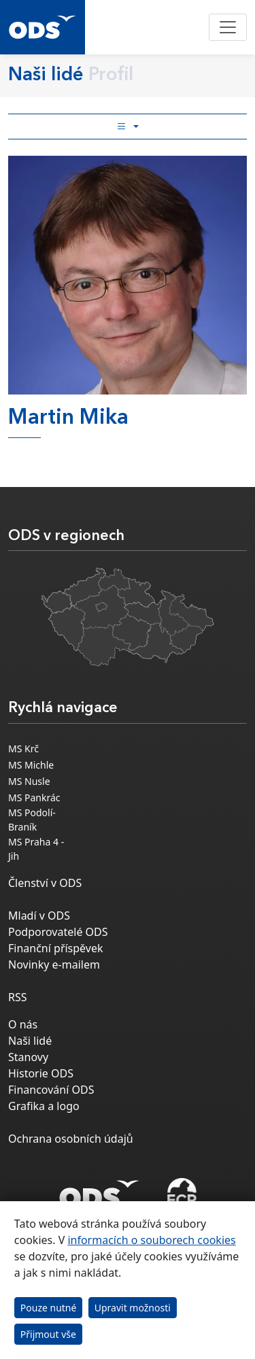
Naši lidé (30, 1040)
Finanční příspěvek (55, 948)
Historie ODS (40, 1073)
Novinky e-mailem (54, 964)
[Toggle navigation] (228, 27)
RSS (17, 997)
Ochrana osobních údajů (70, 1138)
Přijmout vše (48, 1334)
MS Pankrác (34, 797)
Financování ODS (51, 1089)
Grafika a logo (44, 1105)
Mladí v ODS (39, 915)
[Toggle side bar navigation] (127, 126)
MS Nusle (29, 781)
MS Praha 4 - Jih (36, 848)
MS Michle (31, 764)
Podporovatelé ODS (58, 931)
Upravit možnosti (133, 1307)
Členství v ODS (45, 882)
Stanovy (28, 1057)
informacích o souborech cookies (151, 1239)
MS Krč (23, 748)
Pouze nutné (48, 1307)
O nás (22, 1024)
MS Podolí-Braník (32, 819)
